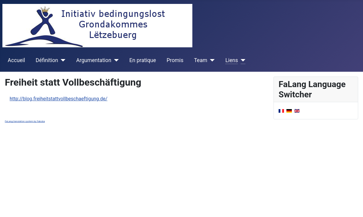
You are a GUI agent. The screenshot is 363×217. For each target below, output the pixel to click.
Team (200, 60)
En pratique (142, 60)
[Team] (211, 60)
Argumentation (93, 60)
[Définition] (62, 60)
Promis (175, 60)
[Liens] (241, 60)
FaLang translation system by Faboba (25, 121)
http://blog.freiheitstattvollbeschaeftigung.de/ (58, 99)
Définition (47, 60)
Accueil (16, 60)
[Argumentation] (115, 60)
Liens (231, 60)
